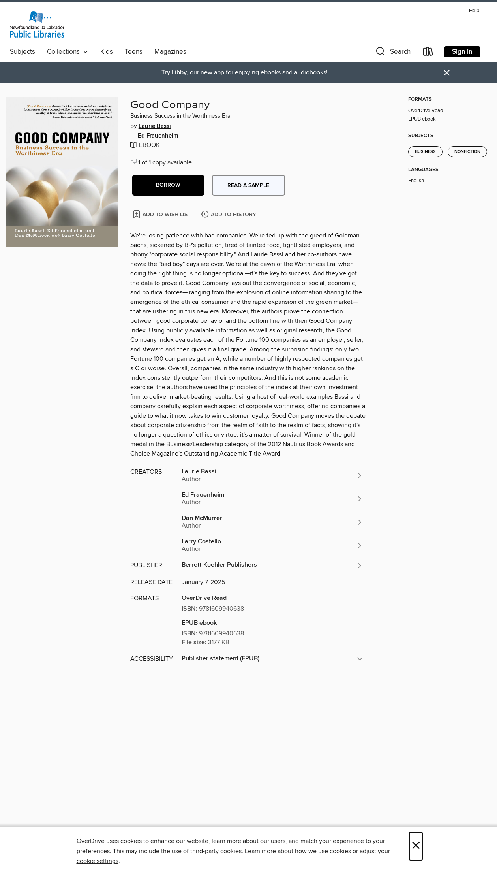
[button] (392, 53)
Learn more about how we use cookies (298, 851)
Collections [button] (67, 51)
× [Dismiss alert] (447, 73)
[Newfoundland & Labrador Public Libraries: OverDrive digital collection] (37, 24)
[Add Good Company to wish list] (162, 214)
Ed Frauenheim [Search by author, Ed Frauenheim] (158, 135)
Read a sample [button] (248, 185)
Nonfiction (467, 152)
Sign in (462, 51)
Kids (106, 51)
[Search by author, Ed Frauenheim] (272, 498)
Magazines (170, 51)
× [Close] (416, 846)
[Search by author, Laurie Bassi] (272, 475)
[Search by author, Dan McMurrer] (272, 522)
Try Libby (174, 72)
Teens (134, 51)
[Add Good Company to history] (229, 215)
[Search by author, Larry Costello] (272, 545)
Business (425, 152)
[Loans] (428, 53)
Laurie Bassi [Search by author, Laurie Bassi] (155, 126)
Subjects (22, 51)
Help (474, 11)
